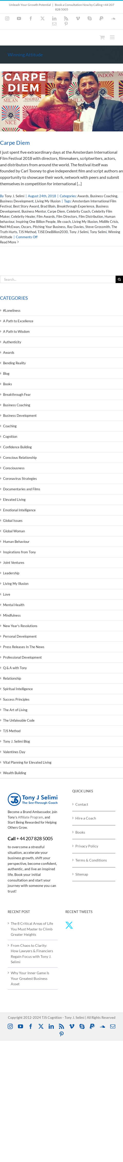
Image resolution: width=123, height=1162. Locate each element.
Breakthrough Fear (17, 394)
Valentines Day (14, 752)
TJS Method (27, 232)
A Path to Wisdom (16, 331)
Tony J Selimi (78, 232)
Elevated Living (14, 499)
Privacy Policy (86, 846)
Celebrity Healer (23, 216)
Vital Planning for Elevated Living (27, 762)
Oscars (26, 227)
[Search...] (58, 279)
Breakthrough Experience (75, 206)
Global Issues (13, 520)
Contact (81, 804)
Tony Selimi (98, 232)
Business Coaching (103, 196)
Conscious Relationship (20, 457)
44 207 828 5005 (36, 838)
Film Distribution (91, 216)
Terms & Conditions (91, 860)
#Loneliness (11, 310)
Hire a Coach (85, 818)
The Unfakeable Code (19, 720)
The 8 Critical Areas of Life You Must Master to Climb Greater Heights (32, 929)
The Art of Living (15, 710)
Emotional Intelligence (19, 510)
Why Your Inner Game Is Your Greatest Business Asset (30, 978)
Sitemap (81, 874)
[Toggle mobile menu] (112, 37)
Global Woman (14, 531)
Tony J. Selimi (14, 196)
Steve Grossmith (97, 227)
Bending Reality (14, 363)
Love (6, 594)
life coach (64, 222)
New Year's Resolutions (20, 626)
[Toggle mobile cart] (102, 37)
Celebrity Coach (78, 211)
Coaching (10, 426)
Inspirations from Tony (19, 552)
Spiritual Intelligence (18, 689)
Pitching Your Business (49, 227)
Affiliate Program (30, 817)
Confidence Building (17, 447)
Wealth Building (14, 773)
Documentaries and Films (21, 489)
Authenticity (12, 342)
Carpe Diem (15, 142)
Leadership (11, 573)
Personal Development (20, 636)
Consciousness (14, 468)
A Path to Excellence (18, 321)
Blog (6, 373)
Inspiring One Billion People (36, 222)
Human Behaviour (16, 542)
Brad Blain (47, 206)
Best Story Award (26, 206)
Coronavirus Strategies (20, 478)
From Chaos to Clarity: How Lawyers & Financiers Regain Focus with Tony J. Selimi (32, 953)
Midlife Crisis (108, 222)
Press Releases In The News (23, 647)
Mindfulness (12, 615)
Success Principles (16, 699)
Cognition (10, 436)
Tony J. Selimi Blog (16, 741)
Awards (83, 196)
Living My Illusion (47, 201)
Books (7, 384)
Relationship (12, 678)
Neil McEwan (9, 227)
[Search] (119, 279)
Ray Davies (75, 227)
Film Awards (46, 216)
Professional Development (22, 657)
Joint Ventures (13, 563)
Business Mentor (34, 211)
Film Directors (66, 216)
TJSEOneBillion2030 (53, 232)
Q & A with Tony (15, 668)
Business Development (17, 201)
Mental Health (13, 605)
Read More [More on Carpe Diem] (8, 242)
